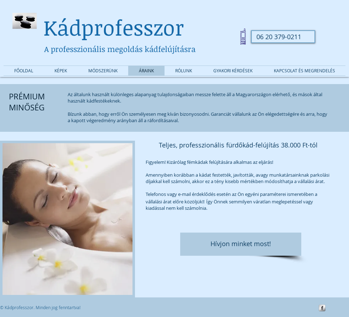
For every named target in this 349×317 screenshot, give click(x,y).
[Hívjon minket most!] (240, 244)
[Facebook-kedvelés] (299, 17)
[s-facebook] (322, 308)
